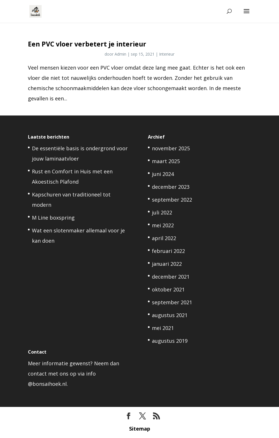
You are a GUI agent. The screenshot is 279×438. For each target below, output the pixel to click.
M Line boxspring (53, 217)
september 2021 (172, 302)
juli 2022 (162, 212)
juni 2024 (163, 174)
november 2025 (171, 148)
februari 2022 (168, 251)
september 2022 (172, 199)
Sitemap (139, 428)
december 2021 (171, 276)
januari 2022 (167, 263)
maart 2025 (166, 161)
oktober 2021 (168, 289)
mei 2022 (163, 225)
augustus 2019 (170, 340)
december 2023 (171, 186)
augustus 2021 (170, 315)
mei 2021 (163, 328)
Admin (120, 54)
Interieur (166, 54)
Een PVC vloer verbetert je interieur (87, 43)
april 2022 (164, 238)
